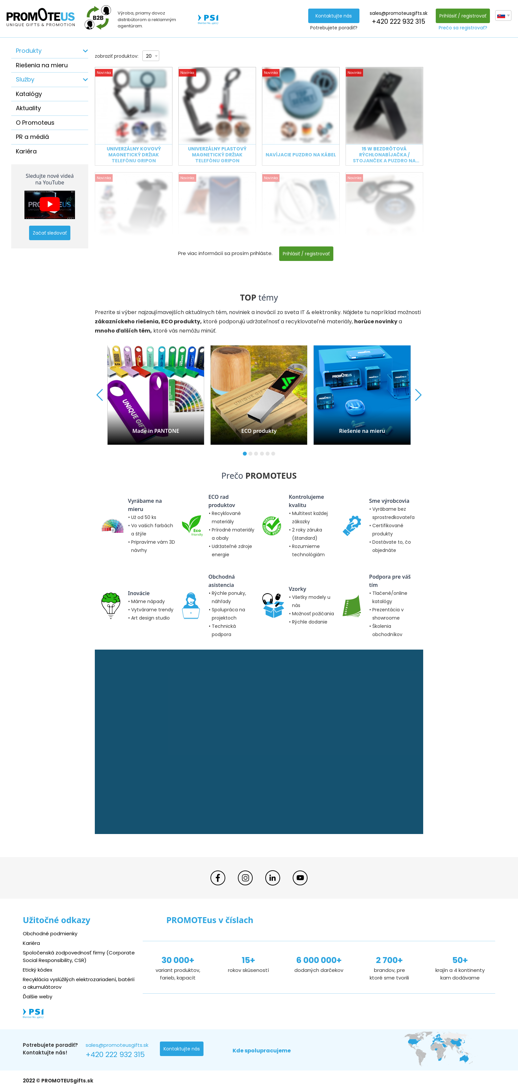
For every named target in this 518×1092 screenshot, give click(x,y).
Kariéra (26, 151)
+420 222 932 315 (398, 21)
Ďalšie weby (37, 996)
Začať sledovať (50, 233)
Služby (25, 79)
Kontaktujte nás (333, 16)
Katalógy (29, 94)
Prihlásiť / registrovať (462, 16)
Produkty (29, 51)
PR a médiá (32, 137)
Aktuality (28, 108)
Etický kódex (37, 969)
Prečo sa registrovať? (463, 27)
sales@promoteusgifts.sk (398, 13)
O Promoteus (35, 122)
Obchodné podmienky (50, 933)
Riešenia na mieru (42, 65)
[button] (245, 454)
